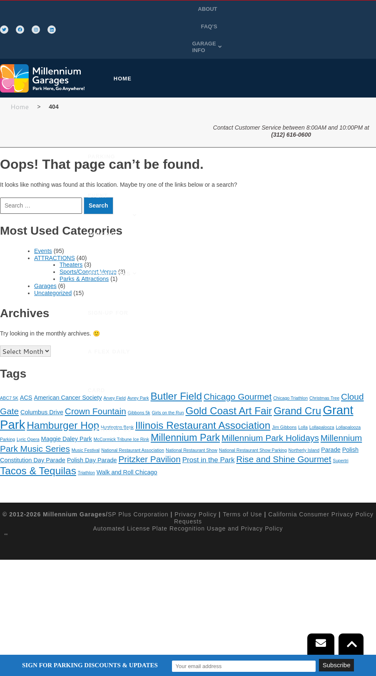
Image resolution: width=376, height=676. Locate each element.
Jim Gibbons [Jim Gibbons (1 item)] (284, 403)
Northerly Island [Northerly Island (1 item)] (304, 426)
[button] (244, 26)
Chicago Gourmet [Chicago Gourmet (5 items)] (237, 373)
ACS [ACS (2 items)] (26, 374)
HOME (116, 55)
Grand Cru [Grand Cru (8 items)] (297, 387)
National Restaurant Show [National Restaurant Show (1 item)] (191, 426)
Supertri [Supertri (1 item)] (340, 436)
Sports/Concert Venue (88, 248)
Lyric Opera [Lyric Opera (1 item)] (28, 415)
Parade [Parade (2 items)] (331, 426)
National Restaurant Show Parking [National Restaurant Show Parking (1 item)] (253, 426)
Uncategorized (53, 268)
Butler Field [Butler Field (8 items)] (176, 372)
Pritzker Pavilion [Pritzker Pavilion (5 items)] (149, 435)
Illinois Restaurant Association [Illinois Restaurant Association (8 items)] (203, 401)
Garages (45, 262)
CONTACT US (180, 172)
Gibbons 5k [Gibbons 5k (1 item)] (139, 388)
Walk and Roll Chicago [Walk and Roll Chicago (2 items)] (127, 448)
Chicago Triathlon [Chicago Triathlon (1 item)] (290, 374)
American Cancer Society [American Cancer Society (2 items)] (68, 374)
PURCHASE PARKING (169, 55)
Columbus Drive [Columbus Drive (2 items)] (41, 388)
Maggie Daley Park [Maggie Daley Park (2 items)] (66, 415)
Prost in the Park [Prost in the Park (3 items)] (208, 436)
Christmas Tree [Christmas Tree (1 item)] (324, 374)
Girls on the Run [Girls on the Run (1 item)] (168, 388)
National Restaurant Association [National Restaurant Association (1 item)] (132, 426)
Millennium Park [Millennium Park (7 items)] (185, 413)
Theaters (71, 241)
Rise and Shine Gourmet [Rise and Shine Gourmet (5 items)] (283, 435)
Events (43, 227)
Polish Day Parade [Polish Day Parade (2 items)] (92, 436)
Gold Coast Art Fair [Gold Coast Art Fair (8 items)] (228, 387)
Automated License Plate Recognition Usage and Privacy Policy (188, 504)
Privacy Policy (195, 490)
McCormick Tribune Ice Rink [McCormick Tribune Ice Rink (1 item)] (121, 415)
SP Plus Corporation (138, 490)
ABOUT (227, 9)
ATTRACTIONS (54, 234)
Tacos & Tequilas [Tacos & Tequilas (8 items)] (38, 446)
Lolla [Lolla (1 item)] (303, 403)
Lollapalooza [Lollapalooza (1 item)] (321, 403)
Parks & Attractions (84, 255)
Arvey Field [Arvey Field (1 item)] (115, 374)
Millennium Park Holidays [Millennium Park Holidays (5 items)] (270, 414)
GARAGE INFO (244, 26)
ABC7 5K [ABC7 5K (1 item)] (9, 374)
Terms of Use (242, 490)
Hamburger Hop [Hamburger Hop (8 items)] (63, 401)
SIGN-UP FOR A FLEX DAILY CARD (147, 133)
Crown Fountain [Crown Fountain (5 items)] (95, 387)
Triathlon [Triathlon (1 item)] (86, 448)
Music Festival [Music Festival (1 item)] (86, 426)
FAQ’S (254, 9)
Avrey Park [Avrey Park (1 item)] (138, 374)
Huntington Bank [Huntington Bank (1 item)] (117, 403)
